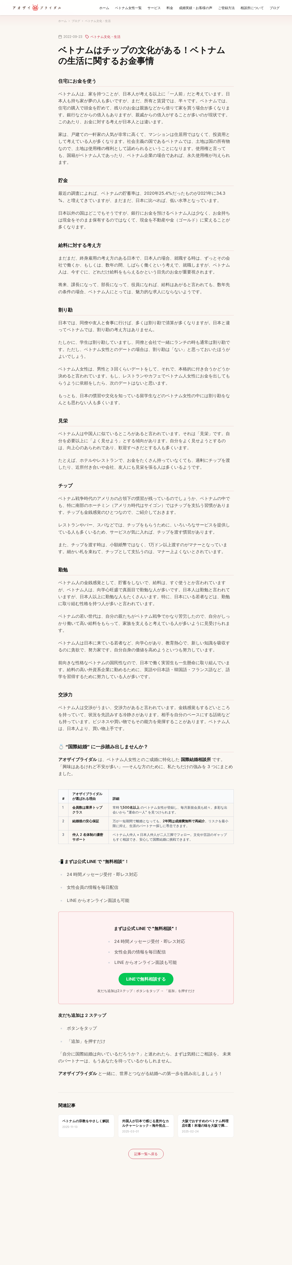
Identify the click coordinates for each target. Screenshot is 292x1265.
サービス (154, 8)
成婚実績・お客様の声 (195, 8)
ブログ (275, 8)
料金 (170, 8)
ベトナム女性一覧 (128, 8)
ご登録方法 (226, 8)
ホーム (104, 8)
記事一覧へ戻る (146, 1154)
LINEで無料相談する (146, 979)
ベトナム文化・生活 (98, 21)
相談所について (252, 8)
